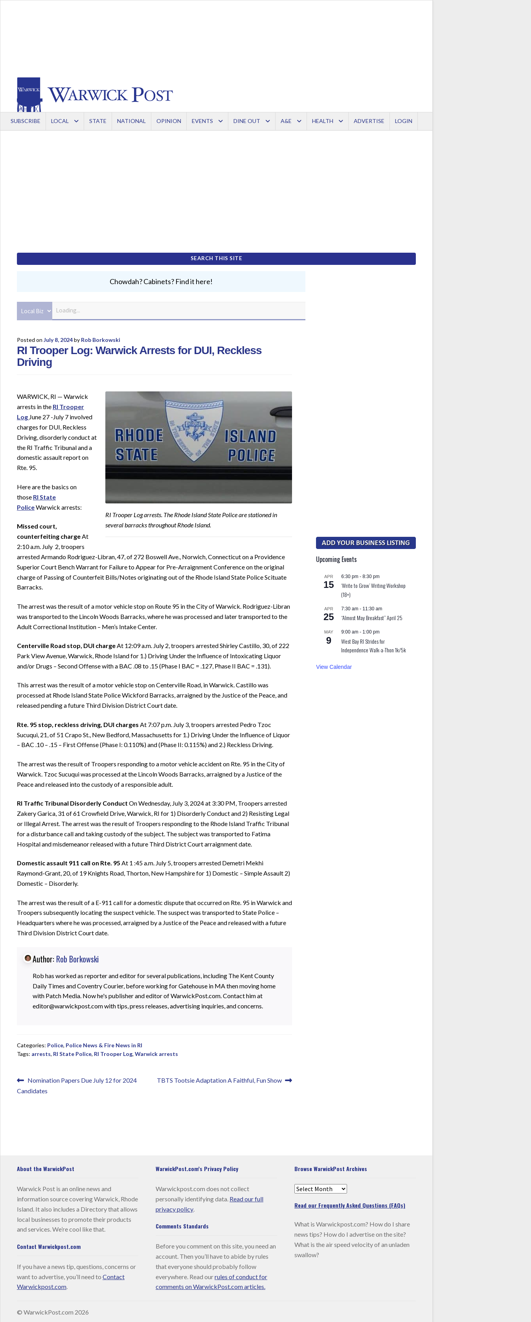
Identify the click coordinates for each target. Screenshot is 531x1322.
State (98, 121)
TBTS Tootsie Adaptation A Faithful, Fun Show (219, 1079)
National (131, 121)
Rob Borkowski (100, 338)
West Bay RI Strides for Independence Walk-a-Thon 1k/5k (373, 644)
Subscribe (25, 121)
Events (202, 121)
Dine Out (246, 121)
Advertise (369, 121)
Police (55, 1043)
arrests (41, 1052)
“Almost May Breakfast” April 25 (371, 616)
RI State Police (72, 1052)
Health (322, 121)
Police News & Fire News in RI (104, 1043)
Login (403, 121)
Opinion (168, 121)
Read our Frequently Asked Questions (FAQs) (349, 1203)
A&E (286, 121)
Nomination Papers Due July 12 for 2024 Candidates (77, 1083)
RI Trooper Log (113, 1052)
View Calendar (334, 665)
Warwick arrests (156, 1052)
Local (60, 121)
